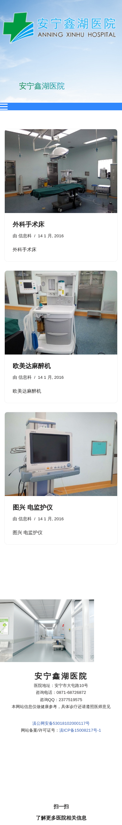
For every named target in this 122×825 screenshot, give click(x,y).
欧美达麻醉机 (32, 365)
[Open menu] (4, 106)
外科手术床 (28, 224)
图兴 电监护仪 (33, 507)
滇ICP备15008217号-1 (80, 626)
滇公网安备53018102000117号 (61, 619)
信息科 (25, 236)
